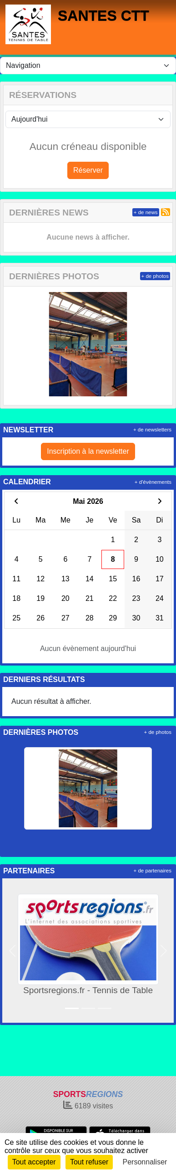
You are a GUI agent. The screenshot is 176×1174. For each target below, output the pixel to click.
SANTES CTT (103, 15)
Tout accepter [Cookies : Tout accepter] (34, 1162)
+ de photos (155, 276)
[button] (12, 950)
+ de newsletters (152, 429)
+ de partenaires (152, 870)
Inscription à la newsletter (88, 451)
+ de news (146, 212)
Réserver (88, 170)
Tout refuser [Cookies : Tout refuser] (89, 1162)
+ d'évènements (153, 482)
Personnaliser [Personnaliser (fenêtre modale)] (145, 1162)
